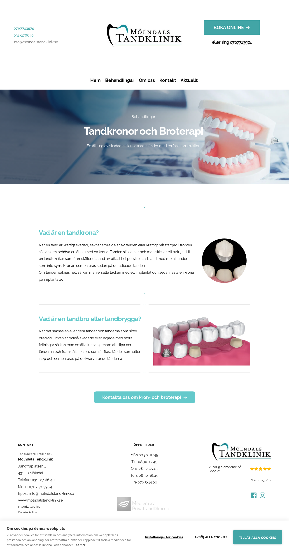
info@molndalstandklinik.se (36, 42)
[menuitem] (95, 80)
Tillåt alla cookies (255, 537)
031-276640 (24, 35)
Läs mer (84, 545)
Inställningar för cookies (159, 537)
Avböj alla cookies (206, 537)
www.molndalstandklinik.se (40, 500)
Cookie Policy (27, 512)
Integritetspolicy (29, 506)
